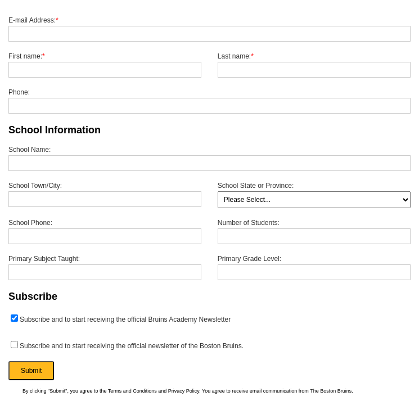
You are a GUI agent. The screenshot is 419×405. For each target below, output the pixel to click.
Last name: (236, 56)
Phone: (19, 92)
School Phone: (30, 222)
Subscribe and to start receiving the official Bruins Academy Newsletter (121, 318)
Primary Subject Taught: (44, 258)
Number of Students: (249, 222)
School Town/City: (35, 185)
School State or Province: (256, 185)
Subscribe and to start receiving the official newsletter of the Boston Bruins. (127, 345)
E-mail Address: (33, 20)
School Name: (29, 149)
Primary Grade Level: (249, 258)
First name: (26, 56)
